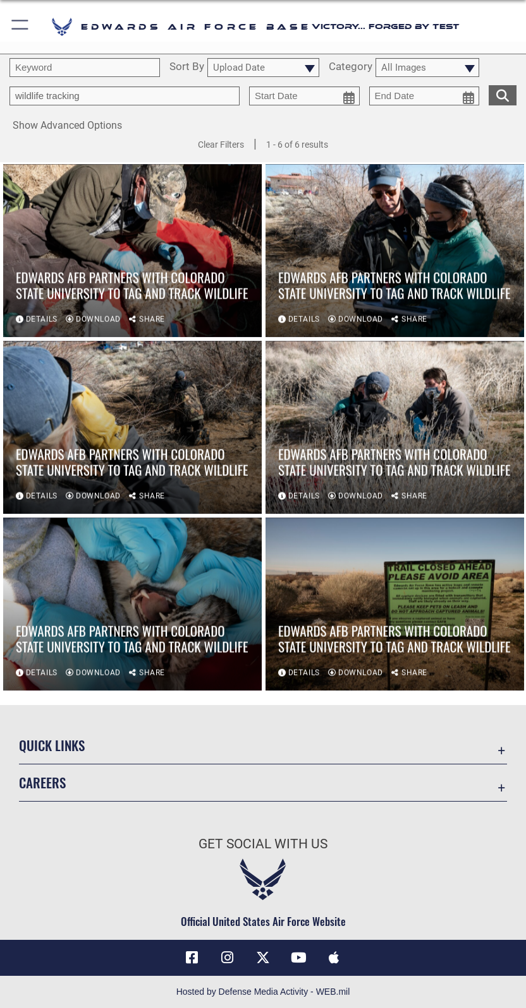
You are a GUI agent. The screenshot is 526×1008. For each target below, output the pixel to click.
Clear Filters (221, 144)
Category (350, 67)
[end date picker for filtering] (424, 95)
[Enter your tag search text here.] (124, 95)
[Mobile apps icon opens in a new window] (333, 957)
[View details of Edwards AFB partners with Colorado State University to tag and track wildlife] (132, 251)
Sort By (186, 67)
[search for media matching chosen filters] (503, 94)
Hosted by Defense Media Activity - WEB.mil (263, 992)
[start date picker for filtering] (304, 95)
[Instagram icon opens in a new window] (227, 957)
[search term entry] (84, 67)
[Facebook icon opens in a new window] (192, 957)
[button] (20, 27)
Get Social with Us (263, 843)
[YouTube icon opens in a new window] (298, 957)
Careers (42, 782)
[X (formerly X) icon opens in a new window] (263, 957)
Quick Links (52, 745)
